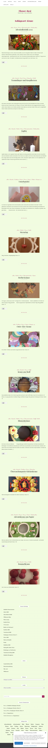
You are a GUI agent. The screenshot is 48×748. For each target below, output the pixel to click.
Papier (39, 1)
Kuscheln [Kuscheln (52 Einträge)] (18, 730)
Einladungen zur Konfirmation (10, 650)
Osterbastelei (24, 181)
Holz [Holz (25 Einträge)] (18, 728)
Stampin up (38, 179)
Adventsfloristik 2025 (24, 29)
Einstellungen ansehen (38, 743)
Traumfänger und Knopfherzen (24, 80)
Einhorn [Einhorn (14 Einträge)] (7, 726)
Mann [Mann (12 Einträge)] (22, 730)
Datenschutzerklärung (32, 745)
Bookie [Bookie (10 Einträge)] (32, 724)
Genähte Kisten (7, 622)
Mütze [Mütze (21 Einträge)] (27, 730)
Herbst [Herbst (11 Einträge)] (8, 728)
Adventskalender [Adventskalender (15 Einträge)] (7, 724)
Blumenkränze (24, 421)
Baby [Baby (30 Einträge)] (23, 724)
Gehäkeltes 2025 (7, 645)
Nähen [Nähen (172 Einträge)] (40, 730)
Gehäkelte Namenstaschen (9, 609)
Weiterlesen (24, 66)
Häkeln (22, 230)
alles (5, 1)
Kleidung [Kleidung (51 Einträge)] (8, 730)
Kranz (19, 27)
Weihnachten (34, 27)
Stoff (30, 369)
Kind (21, 78)
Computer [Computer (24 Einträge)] (37, 724)
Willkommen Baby (7, 617)
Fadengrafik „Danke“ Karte (9, 647)
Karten (21, 179)
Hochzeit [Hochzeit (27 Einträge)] (13, 728)
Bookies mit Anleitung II (8, 627)
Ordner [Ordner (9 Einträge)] (7, 732)
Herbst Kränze (24, 277)
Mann (19, 1)
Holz (15, 1)
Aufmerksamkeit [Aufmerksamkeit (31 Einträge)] (16, 724)
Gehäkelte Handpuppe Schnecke (13, 705)
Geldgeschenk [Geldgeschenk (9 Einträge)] (34, 726)
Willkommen (6, 671)
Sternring (24, 232)
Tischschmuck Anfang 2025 (9, 652)
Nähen (24, 1)
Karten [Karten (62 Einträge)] (26, 728)
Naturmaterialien (32, 1)
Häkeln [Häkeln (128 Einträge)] (22, 728)
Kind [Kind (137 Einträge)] (36, 728)
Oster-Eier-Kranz (24, 326)
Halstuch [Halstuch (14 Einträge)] (41, 726)
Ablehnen (26, 743)
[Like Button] (3, 62)
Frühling (17, 179)
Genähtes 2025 (7, 629)
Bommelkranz (24, 564)
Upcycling (6, 4)
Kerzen (15, 27)
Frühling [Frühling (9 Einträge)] (16, 726)
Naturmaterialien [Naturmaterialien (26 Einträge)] (33, 730)
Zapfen (24, 131)
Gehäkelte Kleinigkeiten (8, 655)
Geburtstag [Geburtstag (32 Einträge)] (27, 726)
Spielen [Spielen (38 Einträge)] (8, 734)
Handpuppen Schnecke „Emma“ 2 (10, 634)
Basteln (10, 1)
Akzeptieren (17, 743)
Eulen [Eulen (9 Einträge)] (11, 726)
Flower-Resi (25, 10)
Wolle (11, 4)
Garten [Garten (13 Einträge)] (21, 726)
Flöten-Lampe (6, 619)
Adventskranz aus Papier (24, 517)
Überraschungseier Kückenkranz (24, 471)
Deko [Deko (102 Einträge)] (42, 724)
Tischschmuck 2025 (7, 632)
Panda (5, 642)
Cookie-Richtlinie (25, 745)
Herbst (18, 128)
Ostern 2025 (6, 637)
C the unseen (6, 624)
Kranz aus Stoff (24, 372)
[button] (45, 732)
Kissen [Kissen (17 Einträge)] (40, 728)
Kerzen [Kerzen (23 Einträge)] (31, 728)
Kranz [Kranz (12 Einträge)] (12, 730)
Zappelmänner (10, 713)
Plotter (33, 179)
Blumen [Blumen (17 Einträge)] (27, 724)
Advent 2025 (6, 612)
